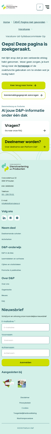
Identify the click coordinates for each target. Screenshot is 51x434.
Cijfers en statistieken (11, 264)
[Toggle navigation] (47, 7)
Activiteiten (7, 239)
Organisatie (7, 290)
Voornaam (7, 334)
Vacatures (24, 29)
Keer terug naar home (21, 85)
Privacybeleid (24, 403)
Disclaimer (25, 397)
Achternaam (8, 347)
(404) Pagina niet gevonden (29, 22)
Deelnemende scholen (11, 233)
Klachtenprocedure (25, 418)
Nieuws (5, 295)
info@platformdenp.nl (11, 203)
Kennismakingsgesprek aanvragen (21, 95)
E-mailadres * (8, 321)
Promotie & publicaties (11, 270)
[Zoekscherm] (40, 7)
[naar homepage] (25, 168)
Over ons (5, 284)
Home (6, 22)
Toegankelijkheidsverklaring (25, 413)
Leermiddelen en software (13, 259)
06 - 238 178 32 (8, 194)
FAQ (3, 301)
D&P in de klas (7, 253)
